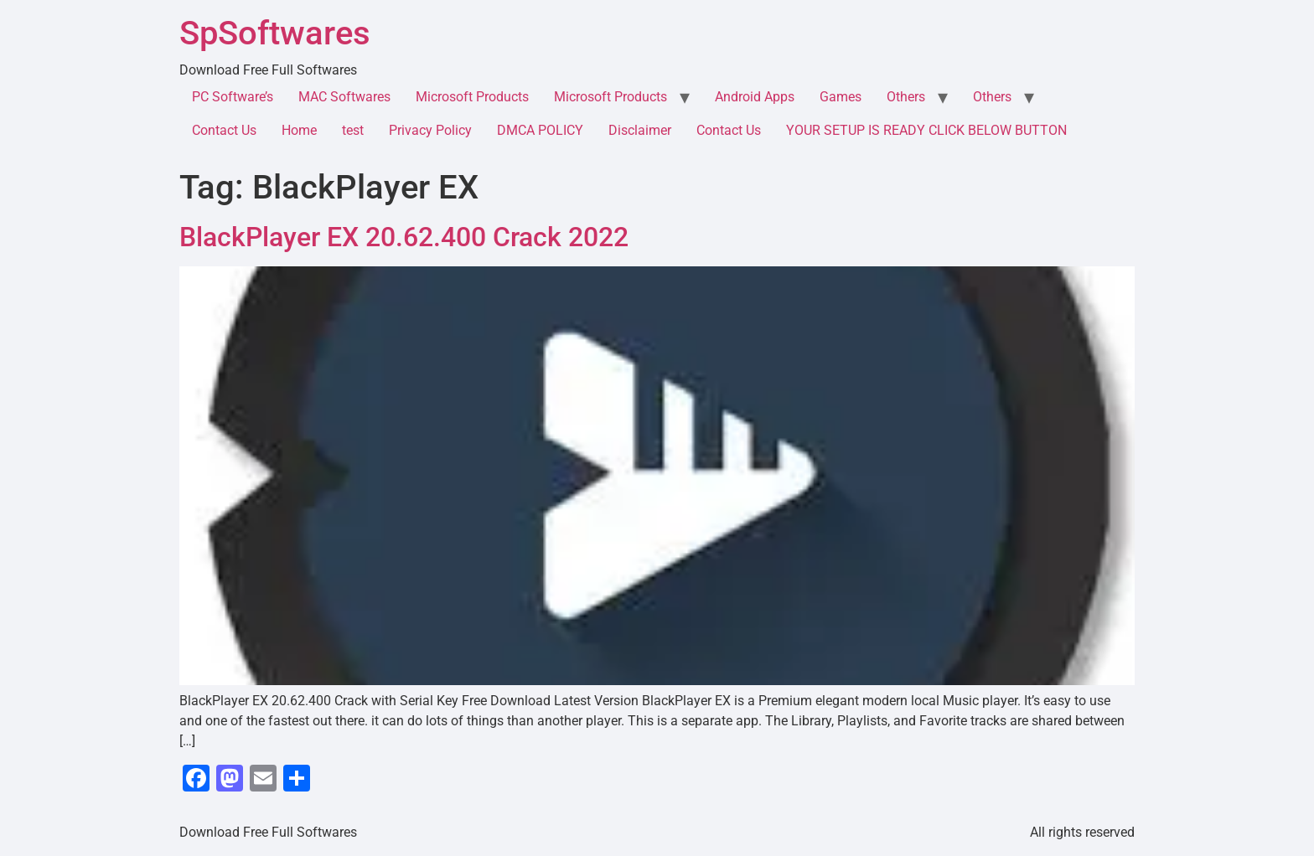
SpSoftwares (274, 33)
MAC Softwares (344, 97)
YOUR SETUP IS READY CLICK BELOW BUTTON (926, 130)
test (353, 130)
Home (299, 130)
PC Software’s (232, 97)
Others (906, 97)
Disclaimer (639, 130)
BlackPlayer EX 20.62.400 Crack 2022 (404, 237)
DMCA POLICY (540, 130)
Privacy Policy (430, 130)
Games (840, 97)
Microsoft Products (472, 97)
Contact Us (224, 130)
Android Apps (754, 97)
